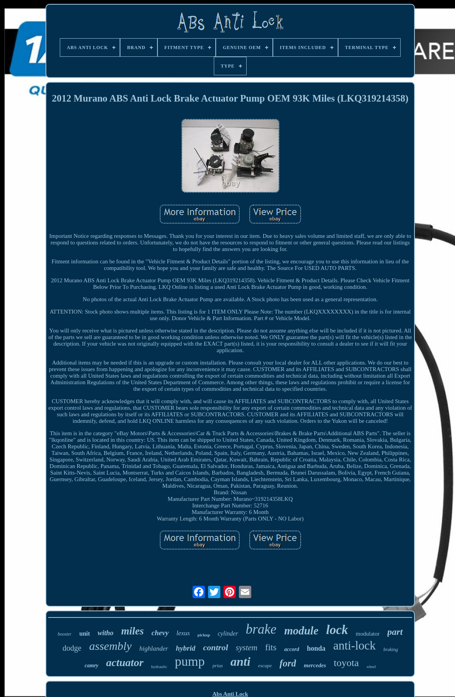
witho (105, 633)
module (301, 630)
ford (287, 663)
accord (291, 649)
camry (91, 665)
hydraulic (159, 666)
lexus (183, 633)
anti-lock (354, 645)
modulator (368, 634)
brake (261, 629)
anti (240, 661)
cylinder (228, 633)
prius (218, 665)
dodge (72, 648)
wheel (371, 667)
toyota (346, 662)
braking (391, 649)
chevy (160, 633)
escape (265, 665)
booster (64, 634)
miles (132, 631)
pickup (204, 635)
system (246, 647)
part (395, 632)
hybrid (186, 648)
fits (270, 647)
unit (84, 633)
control (215, 647)
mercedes (315, 665)
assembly (110, 645)
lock (337, 630)
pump (190, 661)
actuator (124, 662)
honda (316, 648)
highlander (153, 648)
